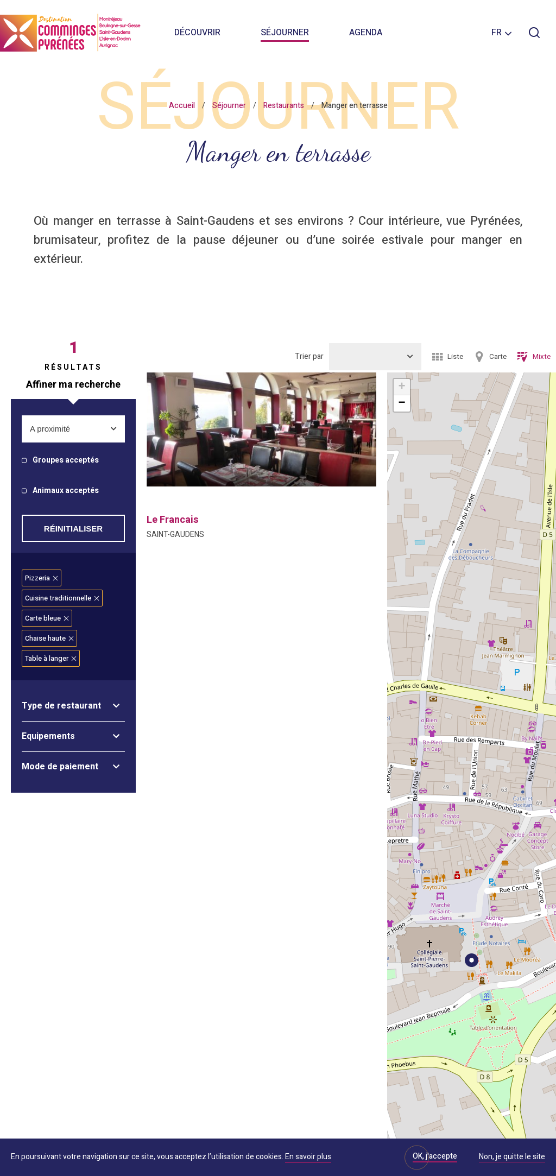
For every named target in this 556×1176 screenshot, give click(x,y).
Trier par (309, 356)
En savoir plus (308, 1156)
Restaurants (283, 105)
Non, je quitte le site (512, 1157)
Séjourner (285, 32)
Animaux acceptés (66, 491)
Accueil (182, 105)
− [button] (401, 403)
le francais (173, 520)
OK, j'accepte (435, 1156)
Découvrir (197, 32)
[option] (261, 429)
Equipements (48, 736)
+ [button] (401, 387)
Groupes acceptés (66, 460)
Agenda (365, 32)
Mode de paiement (60, 766)
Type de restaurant (61, 705)
